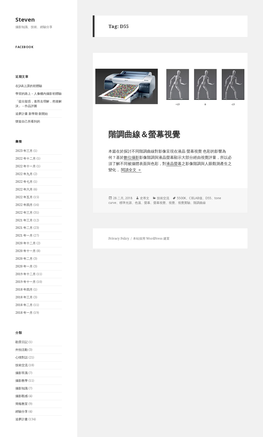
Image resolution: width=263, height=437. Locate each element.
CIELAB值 (195, 198)
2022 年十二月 (25, 158)
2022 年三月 (24, 212)
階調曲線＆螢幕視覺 (144, 134)
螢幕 (147, 202)
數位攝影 (131, 157)
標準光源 (125, 202)
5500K (181, 198)
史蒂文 (144, 198)
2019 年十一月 (25, 281)
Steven (25, 19)
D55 (208, 198)
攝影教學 (21, 380)
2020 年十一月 (25, 251)
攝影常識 (21, 373)
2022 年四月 (24, 205)
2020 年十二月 (25, 243)
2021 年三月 (24, 220)
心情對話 (21, 357)
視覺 (172, 202)
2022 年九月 (24, 174)
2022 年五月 (24, 197)
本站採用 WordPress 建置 (151, 238)
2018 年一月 (24, 312)
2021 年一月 (24, 235)
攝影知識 (21, 388)
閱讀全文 (131, 169)
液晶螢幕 (174, 163)
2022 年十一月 (25, 166)
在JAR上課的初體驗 (28, 86)
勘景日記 (21, 342)
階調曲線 (199, 202)
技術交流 (21, 365)
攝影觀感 (21, 396)
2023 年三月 (24, 150)
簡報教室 (21, 403)
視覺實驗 (184, 202)
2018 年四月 (24, 289)
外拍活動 (21, 349)
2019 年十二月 (25, 274)
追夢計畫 (21, 419)
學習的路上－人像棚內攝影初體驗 (38, 93)
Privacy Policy (118, 238)
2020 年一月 (24, 266)
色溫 (138, 202)
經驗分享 (21, 411)
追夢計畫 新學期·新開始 (31, 113)
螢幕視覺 (159, 202)
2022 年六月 (24, 189)
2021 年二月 (24, 227)
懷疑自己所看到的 (27, 121)
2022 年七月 (24, 181)
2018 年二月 (24, 305)
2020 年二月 (24, 258)
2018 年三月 (24, 297)
